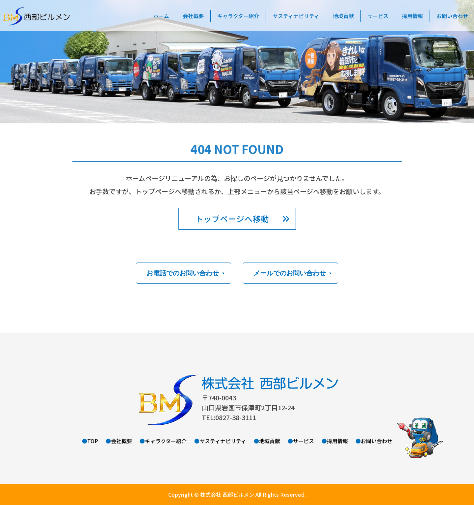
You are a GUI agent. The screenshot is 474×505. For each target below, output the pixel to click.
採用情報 (412, 16)
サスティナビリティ (296, 16)
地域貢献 (343, 16)
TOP (92, 441)
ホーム (161, 16)
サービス (377, 16)
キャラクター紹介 (238, 16)
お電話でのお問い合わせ (182, 273)
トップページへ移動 (232, 218)
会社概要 (193, 16)
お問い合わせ (376, 441)
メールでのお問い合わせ (289, 273)
